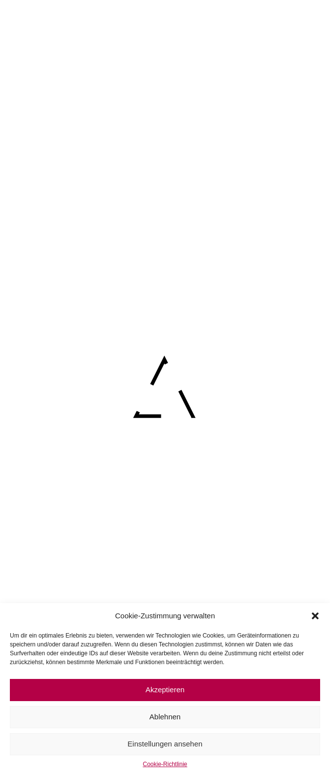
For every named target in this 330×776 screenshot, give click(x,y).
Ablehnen (165, 716)
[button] (315, 616)
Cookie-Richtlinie (165, 764)
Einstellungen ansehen (165, 744)
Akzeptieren (165, 689)
